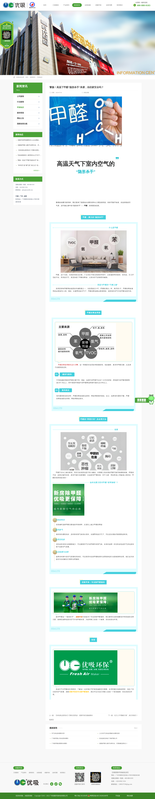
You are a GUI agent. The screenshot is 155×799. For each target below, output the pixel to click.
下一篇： (123, 715)
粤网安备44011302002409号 (99, 796)
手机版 (117, 796)
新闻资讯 (32, 77)
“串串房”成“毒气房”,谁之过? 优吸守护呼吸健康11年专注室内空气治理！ (29, 165)
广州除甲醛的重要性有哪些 (59, 743)
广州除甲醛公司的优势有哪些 (60, 738)
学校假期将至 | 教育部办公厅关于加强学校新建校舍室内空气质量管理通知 (29, 155)
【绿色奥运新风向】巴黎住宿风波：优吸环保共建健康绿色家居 (29, 150)
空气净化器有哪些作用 (58, 733)
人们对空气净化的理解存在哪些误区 (109, 733)
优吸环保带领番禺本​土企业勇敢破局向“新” (29, 140)
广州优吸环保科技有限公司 (59, 796)
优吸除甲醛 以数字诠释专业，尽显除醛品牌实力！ (29, 145)
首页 (44, 5)
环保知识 (39, 77)
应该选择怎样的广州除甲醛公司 (108, 738)
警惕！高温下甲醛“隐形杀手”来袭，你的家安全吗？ (29, 160)
